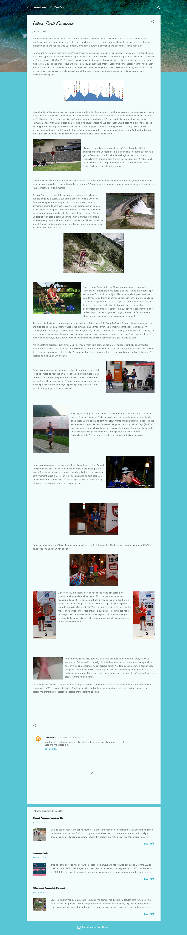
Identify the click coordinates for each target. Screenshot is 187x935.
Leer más (149, 843)
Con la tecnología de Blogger (93, 927)
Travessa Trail (40, 853)
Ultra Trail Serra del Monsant (48, 888)
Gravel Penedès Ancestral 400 (48, 818)
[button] (153, 22)
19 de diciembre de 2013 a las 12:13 (70, 738)
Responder (51, 749)
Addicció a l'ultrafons (49, 7)
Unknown (49, 737)
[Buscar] (159, 8)
